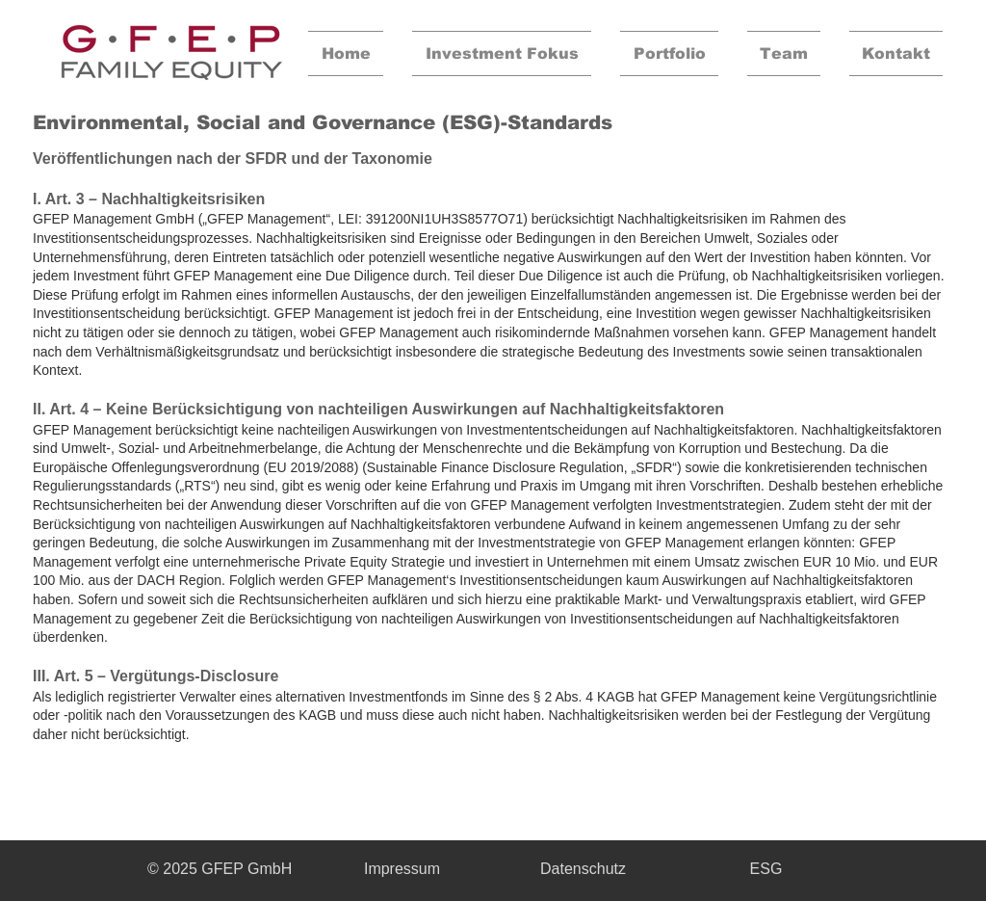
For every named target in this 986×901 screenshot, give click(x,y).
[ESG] (766, 869)
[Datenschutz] (583, 869)
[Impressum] (402, 869)
